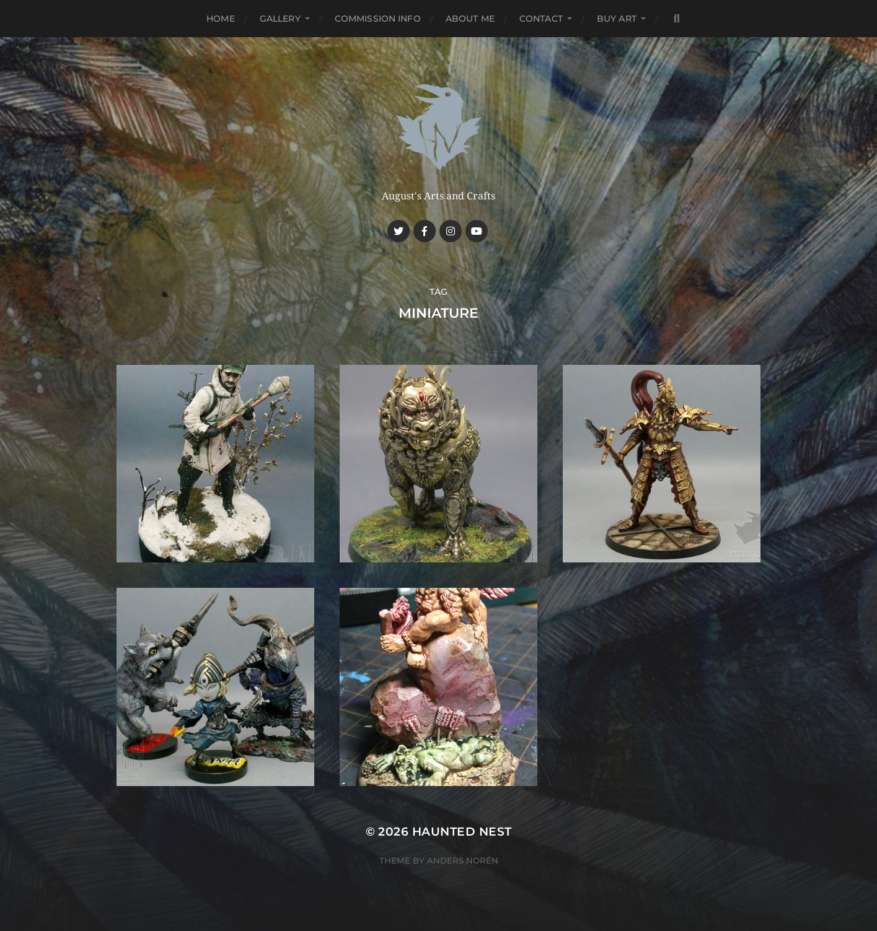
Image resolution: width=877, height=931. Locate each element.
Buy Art (617, 18)
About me (470, 18)
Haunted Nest (462, 831)
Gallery (280, 18)
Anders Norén (462, 860)
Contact (541, 18)
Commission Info (378, 18)
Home (220, 18)
